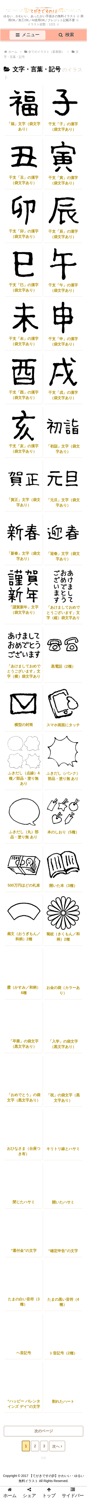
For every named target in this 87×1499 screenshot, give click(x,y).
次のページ (43, 1431)
